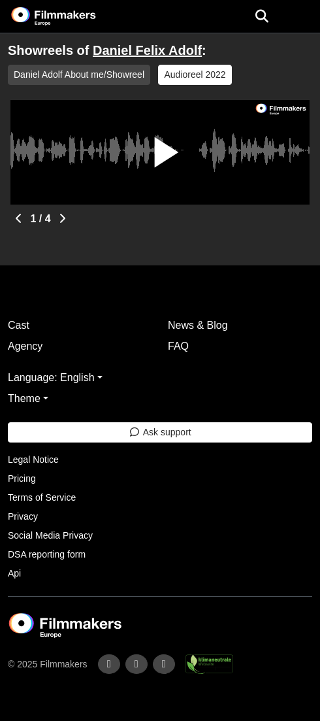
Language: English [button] (51, 377)
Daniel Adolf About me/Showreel (79, 74)
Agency (25, 346)
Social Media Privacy (50, 535)
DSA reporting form (47, 554)
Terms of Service (42, 497)
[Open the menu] (261, 16)
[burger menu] (300, 16)
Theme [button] (24, 398)
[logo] (69, 16)
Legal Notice (33, 459)
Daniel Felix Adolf (147, 50)
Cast (18, 325)
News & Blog (198, 325)
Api (14, 573)
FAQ (178, 346)
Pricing (22, 478)
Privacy (23, 516)
